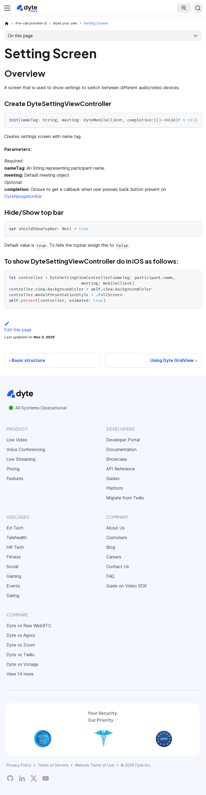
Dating (12, 595)
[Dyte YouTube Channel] (45, 778)
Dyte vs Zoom (20, 645)
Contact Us (117, 566)
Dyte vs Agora (20, 635)
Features (14, 478)
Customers (116, 537)
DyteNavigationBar (23, 196)
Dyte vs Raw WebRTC (28, 625)
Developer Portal (123, 439)
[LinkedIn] (22, 778)
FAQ (110, 576)
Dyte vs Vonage (22, 664)
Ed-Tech (14, 528)
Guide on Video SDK (126, 586)
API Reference (120, 468)
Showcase (116, 459)
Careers (113, 557)
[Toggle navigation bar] (7, 8)
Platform (114, 488)
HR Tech (15, 547)
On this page (20, 35)
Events (13, 586)
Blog (110, 547)
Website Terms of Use (94, 765)
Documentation (121, 449)
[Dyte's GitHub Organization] (10, 778)
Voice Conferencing (25, 449)
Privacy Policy (18, 765)
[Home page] (6, 23)
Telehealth (16, 537)
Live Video (16, 439)
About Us (115, 528)
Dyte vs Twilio (20, 654)
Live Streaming (20, 459)
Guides (113, 478)
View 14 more (20, 674)
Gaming (13, 576)
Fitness (13, 557)
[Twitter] (34, 778)
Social (12, 566)
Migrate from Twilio (125, 497)
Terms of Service (53, 765)
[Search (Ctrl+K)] (198, 8)
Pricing (13, 468)
